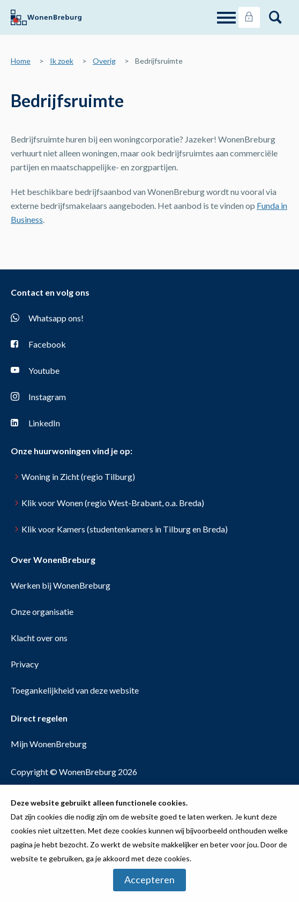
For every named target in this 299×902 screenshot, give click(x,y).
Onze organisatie (42, 611)
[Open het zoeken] (275, 17)
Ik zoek (61, 60)
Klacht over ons (39, 638)
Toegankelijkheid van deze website (75, 690)
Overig (104, 60)
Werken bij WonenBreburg (60, 585)
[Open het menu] (227, 17)
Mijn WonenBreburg (49, 744)
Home (21, 60)
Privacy (25, 664)
